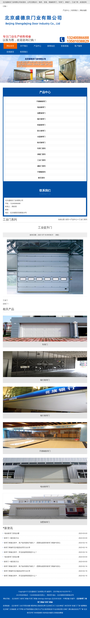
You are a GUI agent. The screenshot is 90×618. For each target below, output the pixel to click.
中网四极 (66, 598)
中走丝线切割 (58, 609)
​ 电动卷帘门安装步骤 (11, 533)
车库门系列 (41, 148)
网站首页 (10, 46)
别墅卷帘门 (41, 113)
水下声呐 (20, 609)
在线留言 (10, 51)
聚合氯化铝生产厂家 (76, 609)
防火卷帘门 (41, 131)
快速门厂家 (76, 605)
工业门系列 (41, 160)
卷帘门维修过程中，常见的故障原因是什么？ (20, 552)
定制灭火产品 (39, 609)
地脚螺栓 (84, 605)
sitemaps (47, 598)
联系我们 (24, 51)
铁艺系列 (41, 178)
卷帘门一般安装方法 (11, 538)
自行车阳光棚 (25, 605)
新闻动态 (51, 46)
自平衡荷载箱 (29, 609)
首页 (67, 219)
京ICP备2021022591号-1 (62, 591)
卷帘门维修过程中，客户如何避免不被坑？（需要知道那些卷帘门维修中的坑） (32, 543)
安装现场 (64, 46)
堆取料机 (33, 605)
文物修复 (13, 609)
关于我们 (24, 46)
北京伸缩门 (60, 605)
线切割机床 (48, 609)
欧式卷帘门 (41, 142)
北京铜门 (6, 609)
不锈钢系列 (41, 172)
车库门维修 (33, 598)
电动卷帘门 (41, 107)
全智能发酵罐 (58, 613)
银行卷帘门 (41, 119)
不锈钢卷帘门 (41, 101)
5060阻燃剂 (38, 613)
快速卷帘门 (41, 125)
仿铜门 (65, 609)
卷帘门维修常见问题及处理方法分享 (17, 547)
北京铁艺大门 (51, 605)
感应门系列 (41, 166)
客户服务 (78, 46)
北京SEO (55, 598)
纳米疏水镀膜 (48, 613)
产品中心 (37, 46)
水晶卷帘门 (41, 136)
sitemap (41, 598)
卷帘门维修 (24, 598)
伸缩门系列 (41, 154)
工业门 (5, 300)
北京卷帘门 (16, 598)
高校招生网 (41, 605)
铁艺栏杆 (68, 605)
